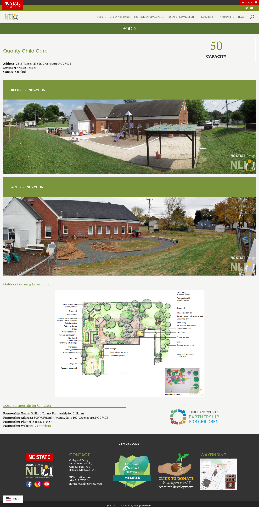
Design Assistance (120, 17)
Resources (207, 17)
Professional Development (149, 17)
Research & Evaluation (181, 17)
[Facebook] (242, 9)
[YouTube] (251, 9)
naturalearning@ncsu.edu (85, 483)
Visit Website (42, 426)
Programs (225, 17)
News (241, 17)
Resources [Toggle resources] (247, 2)
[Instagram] (247, 9)
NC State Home (15, 2)
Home (100, 17)
